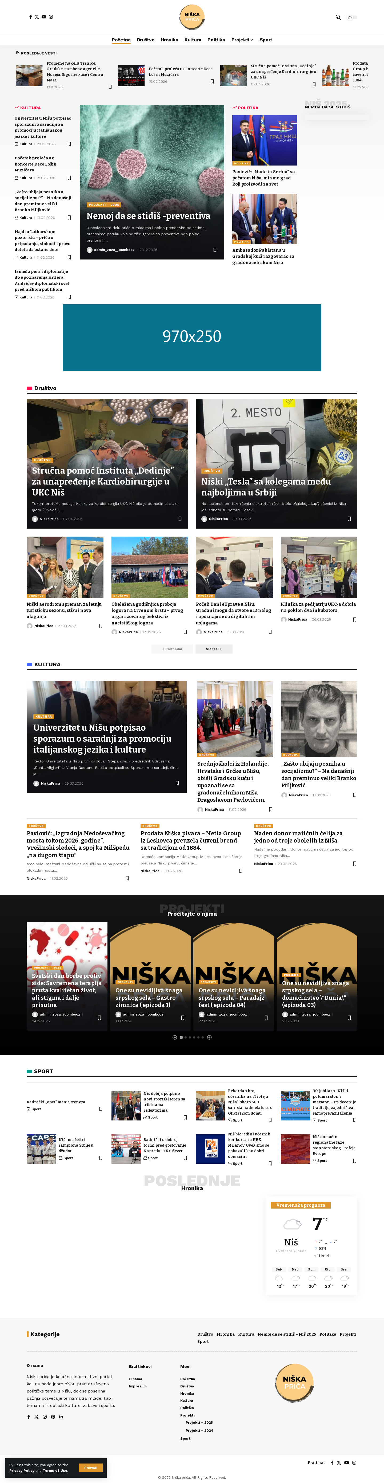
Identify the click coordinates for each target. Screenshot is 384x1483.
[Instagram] (51, 17)
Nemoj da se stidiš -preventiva (149, 216)
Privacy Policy (21, 1471)
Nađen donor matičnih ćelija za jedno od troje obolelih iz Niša (298, 835)
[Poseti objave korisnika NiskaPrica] (35, 519)
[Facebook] (30, 17)
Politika (241, 163)
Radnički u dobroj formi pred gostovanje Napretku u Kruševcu (164, 1144)
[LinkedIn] (61, 1415)
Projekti (125, 980)
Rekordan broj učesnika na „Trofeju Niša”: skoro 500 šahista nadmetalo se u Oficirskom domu (250, 1100)
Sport (36, 1108)
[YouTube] (44, 17)
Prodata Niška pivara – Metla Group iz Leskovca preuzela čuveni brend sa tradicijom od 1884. (191, 839)
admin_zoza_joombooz (114, 250)
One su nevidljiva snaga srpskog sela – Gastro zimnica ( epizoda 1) (149, 996)
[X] (36, 17)
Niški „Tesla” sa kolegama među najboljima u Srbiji (266, 487)
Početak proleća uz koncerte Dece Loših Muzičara (36, 164)
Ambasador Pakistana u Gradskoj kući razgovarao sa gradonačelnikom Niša (263, 256)
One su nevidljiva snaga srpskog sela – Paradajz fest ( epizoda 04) (232, 996)
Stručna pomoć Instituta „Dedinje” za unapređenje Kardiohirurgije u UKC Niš (283, 72)
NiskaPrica (49, 519)
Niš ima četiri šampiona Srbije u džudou (76, 1144)
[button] (91, 1468)
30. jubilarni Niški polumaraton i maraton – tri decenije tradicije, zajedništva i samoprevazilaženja (334, 1100)
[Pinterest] (53, 1415)
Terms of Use (55, 1471)
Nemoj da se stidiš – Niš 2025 (287, 1332)
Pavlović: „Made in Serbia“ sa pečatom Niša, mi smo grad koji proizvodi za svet (263, 178)
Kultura (25, 144)
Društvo (42, 460)
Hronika (226, 1332)
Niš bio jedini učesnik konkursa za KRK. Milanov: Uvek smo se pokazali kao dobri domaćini (249, 1143)
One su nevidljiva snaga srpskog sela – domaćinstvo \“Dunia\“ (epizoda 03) (316, 992)
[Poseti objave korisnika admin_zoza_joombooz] (90, 250)
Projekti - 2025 (104, 205)
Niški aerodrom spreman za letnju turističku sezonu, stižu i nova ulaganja (65, 610)
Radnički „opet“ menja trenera (56, 1100)
